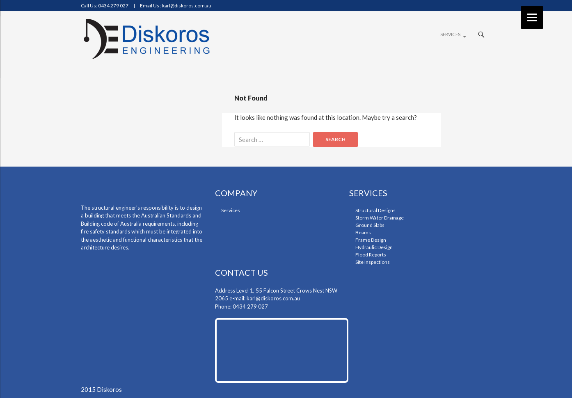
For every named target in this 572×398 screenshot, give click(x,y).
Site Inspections (372, 262)
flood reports (370, 255)
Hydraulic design (374, 247)
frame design (370, 240)
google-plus (470, 6)
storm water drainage (379, 218)
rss (487, 6)
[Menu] (532, 17)
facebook (462, 6)
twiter (479, 6)
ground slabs (369, 225)
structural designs (375, 210)
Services (450, 34)
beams (363, 232)
